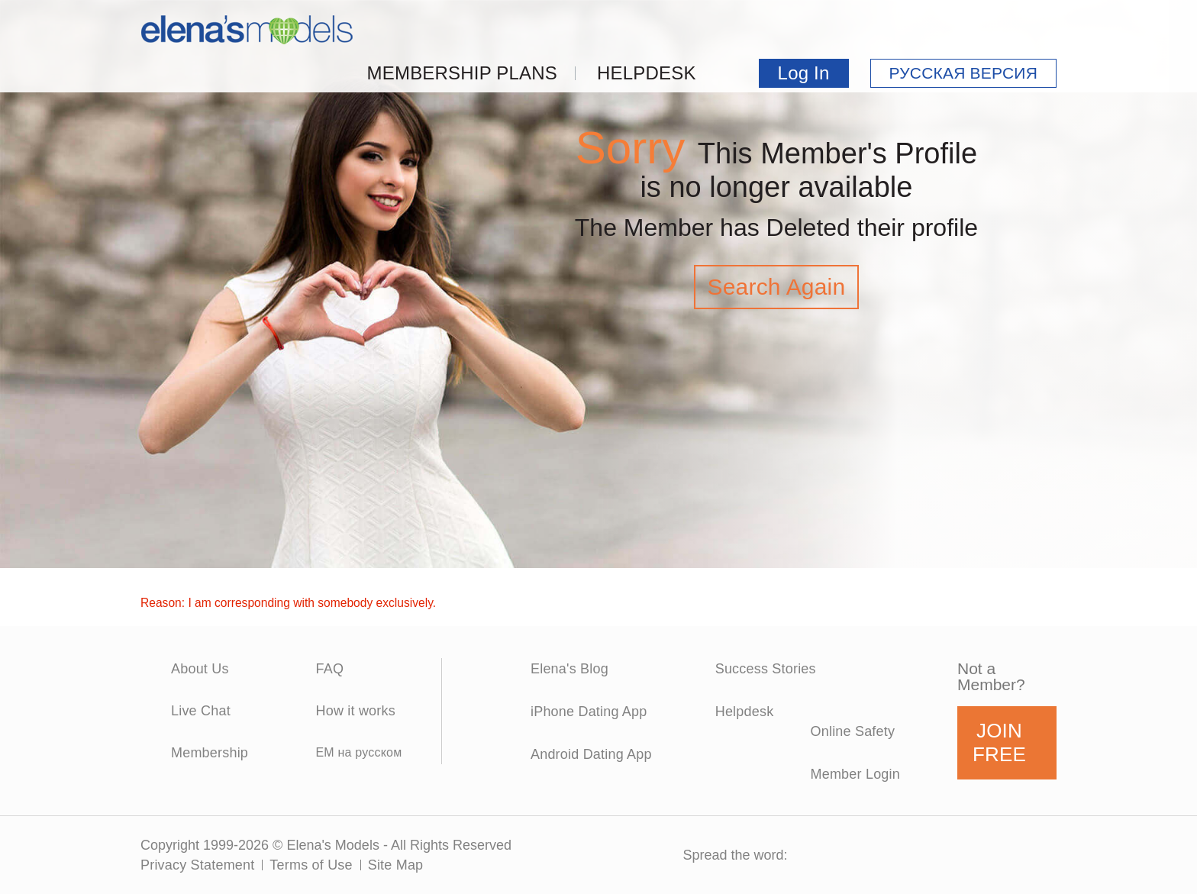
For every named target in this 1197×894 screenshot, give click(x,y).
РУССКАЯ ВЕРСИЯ (963, 73)
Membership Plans (462, 73)
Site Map (396, 865)
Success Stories (765, 668)
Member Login (855, 774)
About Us (200, 668)
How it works (355, 710)
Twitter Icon (873, 855)
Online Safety (853, 731)
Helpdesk (646, 73)
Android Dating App (591, 754)
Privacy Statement (197, 865)
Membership (209, 752)
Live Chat (201, 710)
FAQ (329, 668)
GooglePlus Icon (982, 855)
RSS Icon (1036, 855)
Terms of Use (310, 865)
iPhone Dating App (589, 711)
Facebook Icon (819, 855)
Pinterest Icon (928, 855)
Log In (804, 73)
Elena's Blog (569, 668)
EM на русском (358, 752)
